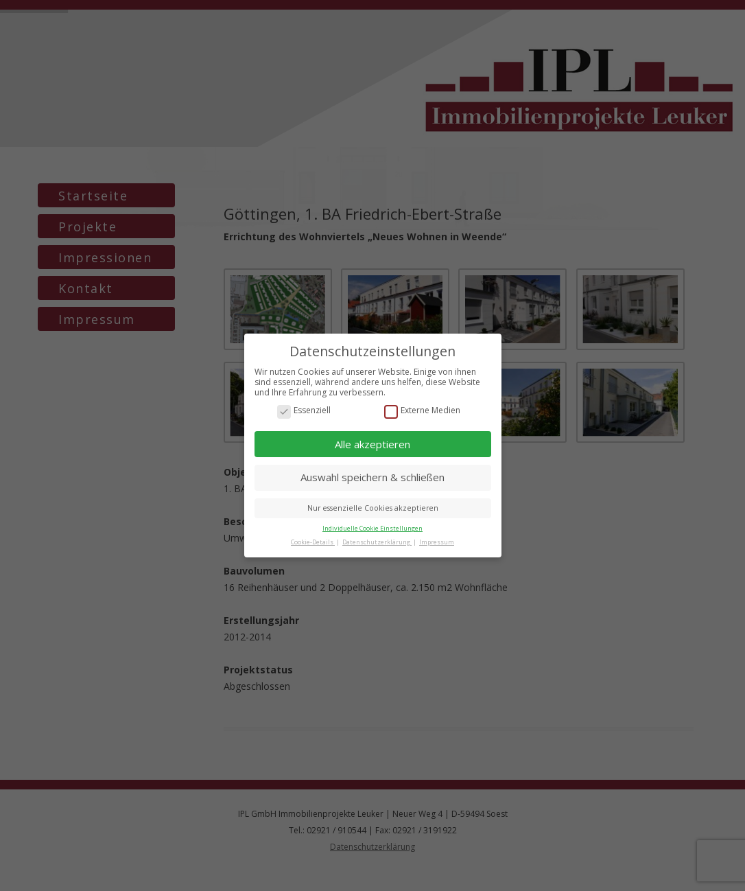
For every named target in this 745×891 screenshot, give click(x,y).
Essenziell (304, 411)
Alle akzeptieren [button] (372, 444)
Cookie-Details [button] (313, 541)
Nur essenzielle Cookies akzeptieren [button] (372, 508)
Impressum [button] (436, 541)
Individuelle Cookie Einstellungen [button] (372, 528)
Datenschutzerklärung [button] (377, 541)
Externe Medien (422, 411)
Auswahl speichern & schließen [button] (372, 477)
